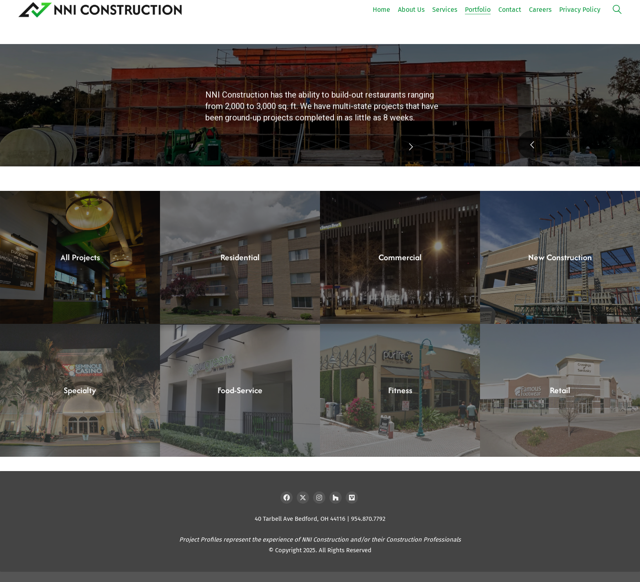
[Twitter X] (303, 497)
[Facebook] (286, 497)
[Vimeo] (352, 497)
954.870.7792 (368, 518)
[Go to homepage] (100, 10)
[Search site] (617, 10)
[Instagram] (319, 497)
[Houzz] (335, 497)
